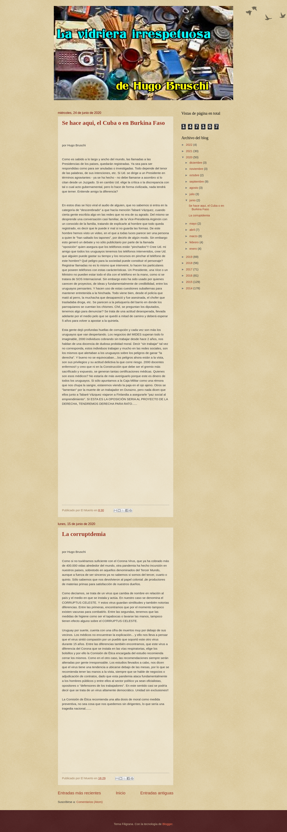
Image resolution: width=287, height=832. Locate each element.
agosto (194, 187)
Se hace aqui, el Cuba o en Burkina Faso (113, 122)
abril (192, 229)
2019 (189, 256)
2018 (189, 263)
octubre (194, 175)
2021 (189, 151)
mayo (193, 223)
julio (192, 194)
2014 (189, 288)
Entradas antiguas (156, 793)
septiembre (197, 181)
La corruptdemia (84, 534)
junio (192, 200)
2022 (189, 144)
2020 (189, 157)
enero (193, 248)
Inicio (120, 793)
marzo (193, 236)
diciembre (196, 162)
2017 (189, 269)
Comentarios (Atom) (89, 802)
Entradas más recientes (79, 793)
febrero (194, 242)
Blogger (167, 824)
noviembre (196, 168)
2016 (189, 275)
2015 (189, 282)
